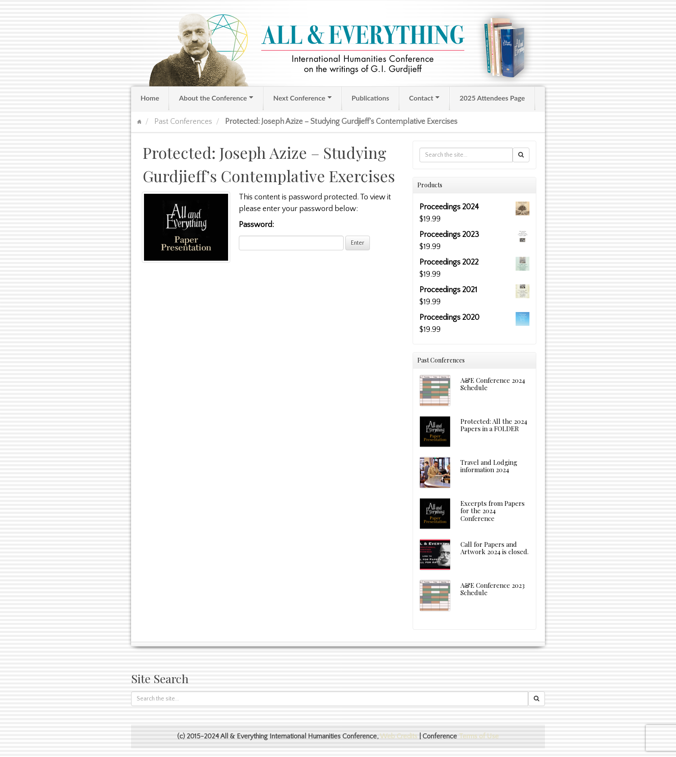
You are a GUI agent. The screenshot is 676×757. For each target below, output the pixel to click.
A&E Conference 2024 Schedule (492, 384)
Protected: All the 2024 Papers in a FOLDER (493, 425)
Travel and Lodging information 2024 (488, 466)
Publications (370, 98)
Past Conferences (183, 121)
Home (150, 98)
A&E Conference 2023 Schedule (492, 589)
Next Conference (302, 98)
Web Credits (398, 736)
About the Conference (216, 98)
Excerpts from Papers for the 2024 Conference (492, 511)
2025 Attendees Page (492, 98)
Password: (291, 235)
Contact (424, 98)
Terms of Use (479, 736)
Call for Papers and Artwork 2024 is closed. (494, 548)
